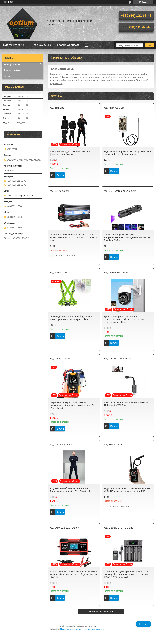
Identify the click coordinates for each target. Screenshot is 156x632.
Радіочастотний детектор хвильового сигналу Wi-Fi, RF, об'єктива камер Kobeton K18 (128, 489)
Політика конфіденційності (95, 629)
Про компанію (42, 45)
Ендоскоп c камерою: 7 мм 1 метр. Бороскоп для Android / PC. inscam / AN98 (127, 153)
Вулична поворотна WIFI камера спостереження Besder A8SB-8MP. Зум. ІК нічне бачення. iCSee (126, 319)
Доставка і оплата (68, 45)
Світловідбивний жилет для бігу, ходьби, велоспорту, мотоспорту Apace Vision (71, 318)
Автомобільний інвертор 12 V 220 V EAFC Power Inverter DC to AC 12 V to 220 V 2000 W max (74, 237)
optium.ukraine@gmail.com (20, 195)
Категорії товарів (13, 45)
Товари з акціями (12, 70)
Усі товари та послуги (99, 611)
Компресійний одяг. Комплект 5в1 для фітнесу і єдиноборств (70, 153)
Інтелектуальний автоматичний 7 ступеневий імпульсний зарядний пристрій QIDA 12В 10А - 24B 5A (73, 574)
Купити (60, 175)
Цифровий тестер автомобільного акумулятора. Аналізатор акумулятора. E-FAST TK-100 (72, 405)
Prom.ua (92, 626)
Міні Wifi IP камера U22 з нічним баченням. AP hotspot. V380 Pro (126, 403)
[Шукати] (149, 45)
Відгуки (7, 76)
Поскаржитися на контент (71, 629)
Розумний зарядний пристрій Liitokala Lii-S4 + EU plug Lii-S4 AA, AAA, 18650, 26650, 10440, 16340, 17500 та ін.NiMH (127, 574)
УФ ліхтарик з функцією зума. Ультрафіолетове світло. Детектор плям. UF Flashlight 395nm (127, 237)
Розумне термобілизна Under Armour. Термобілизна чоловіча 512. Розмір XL (70, 489)
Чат (143, 624)
